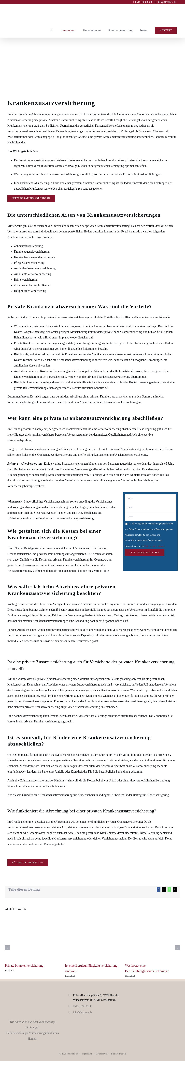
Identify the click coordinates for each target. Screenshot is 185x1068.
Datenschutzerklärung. (154, 546)
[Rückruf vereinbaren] (27, 862)
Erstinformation (118, 1054)
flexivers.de (72, 1054)
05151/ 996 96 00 (82, 1006)
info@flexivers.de (167, 1)
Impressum (87, 1054)
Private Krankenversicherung (24, 965)
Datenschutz (101, 1054)
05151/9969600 (143, 1)
